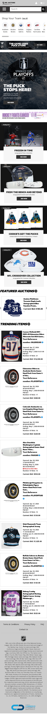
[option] (23, 308)
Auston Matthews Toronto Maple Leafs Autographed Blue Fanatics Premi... (32, 302)
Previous (2, 80)
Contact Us (23, 629)
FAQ (42, 624)
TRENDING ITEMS (15, 324)
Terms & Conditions (11, 624)
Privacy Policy (29, 624)
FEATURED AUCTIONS (18, 291)
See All (25, 18)
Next (45, 80)
